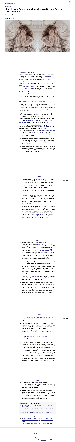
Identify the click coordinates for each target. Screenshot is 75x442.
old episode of (37, 132)
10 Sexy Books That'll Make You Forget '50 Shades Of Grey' (37, 418)
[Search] (67, 2)
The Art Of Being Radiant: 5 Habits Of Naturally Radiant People (36, 412)
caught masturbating (25, 90)
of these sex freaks (44, 126)
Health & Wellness (46, 2)
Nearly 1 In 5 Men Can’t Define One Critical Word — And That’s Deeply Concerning (36, 406)
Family (31, 2)
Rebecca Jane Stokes (9, 17)
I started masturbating (28, 86)
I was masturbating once (48, 130)
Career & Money (54, 2)
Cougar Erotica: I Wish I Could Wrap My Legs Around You (37, 423)
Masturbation (23, 72)
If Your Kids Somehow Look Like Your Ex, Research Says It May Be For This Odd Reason (37, 409)
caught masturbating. (36, 98)
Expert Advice (61, 2)
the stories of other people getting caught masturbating (39, 120)
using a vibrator (39, 318)
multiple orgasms (40, 244)
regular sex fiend (29, 88)
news (20, 85)
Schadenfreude (23, 122)
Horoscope (25, 2)
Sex (10, 6)
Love (17, 2)
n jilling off (26, 150)
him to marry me (47, 386)
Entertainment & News (38, 2)
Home (6, 6)
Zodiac (20, 2)
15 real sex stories (36, 125)
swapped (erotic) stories (44, 107)
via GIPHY (38, 177)
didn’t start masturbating (27, 83)
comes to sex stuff (26, 181)
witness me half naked (36, 214)
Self (29, 2)
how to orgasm (35, 276)
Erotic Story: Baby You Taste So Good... (34, 101)
